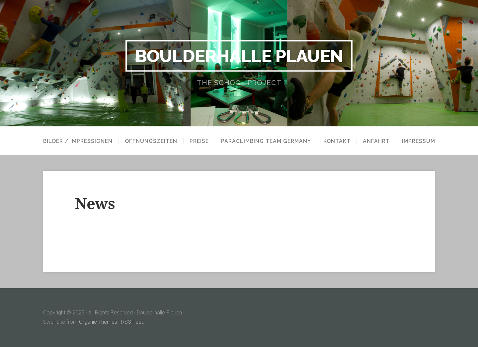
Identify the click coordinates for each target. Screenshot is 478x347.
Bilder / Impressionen (78, 141)
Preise (199, 141)
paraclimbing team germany (266, 141)
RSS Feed (132, 322)
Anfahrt (376, 141)
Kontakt (337, 141)
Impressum (418, 141)
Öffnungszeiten (151, 141)
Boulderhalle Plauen (239, 56)
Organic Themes (98, 322)
